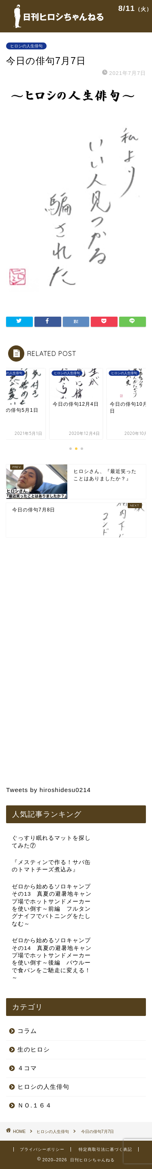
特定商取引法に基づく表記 (105, 1149)
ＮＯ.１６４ (34, 1105)
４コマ (27, 1068)
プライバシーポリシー (42, 1149)
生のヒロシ (33, 1049)
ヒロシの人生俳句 (26, 46)
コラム (27, 1030)
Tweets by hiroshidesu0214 (48, 789)
